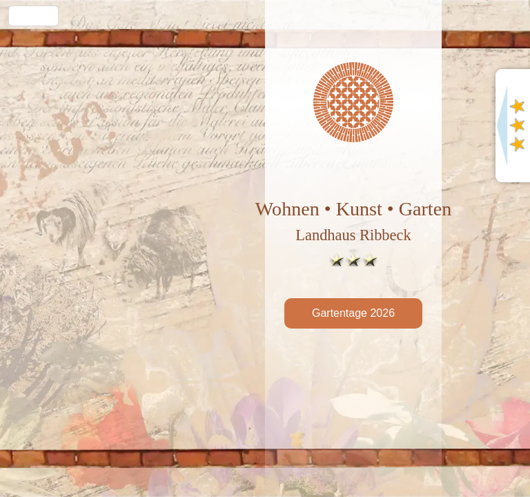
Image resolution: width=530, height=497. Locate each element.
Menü (33, 15)
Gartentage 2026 (353, 313)
